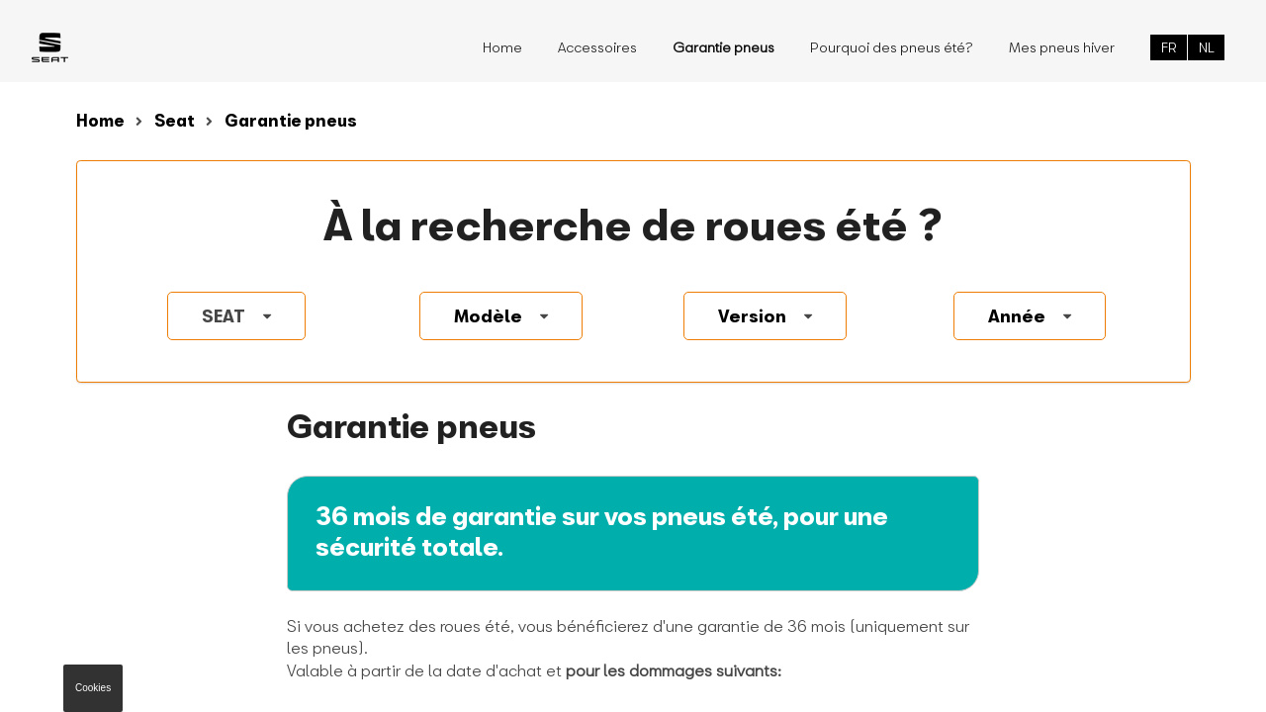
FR (1169, 47)
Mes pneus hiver (1062, 47)
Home (502, 47)
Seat (174, 120)
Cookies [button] (93, 687)
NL (1207, 47)
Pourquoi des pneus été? (891, 47)
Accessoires (597, 47)
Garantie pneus (291, 120)
